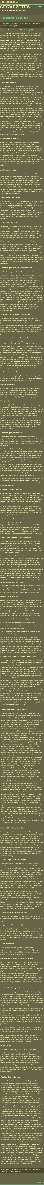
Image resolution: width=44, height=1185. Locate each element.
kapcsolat (40, 6)
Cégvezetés (15, 7)
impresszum (40, 1182)
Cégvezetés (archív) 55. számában (18, 30)
